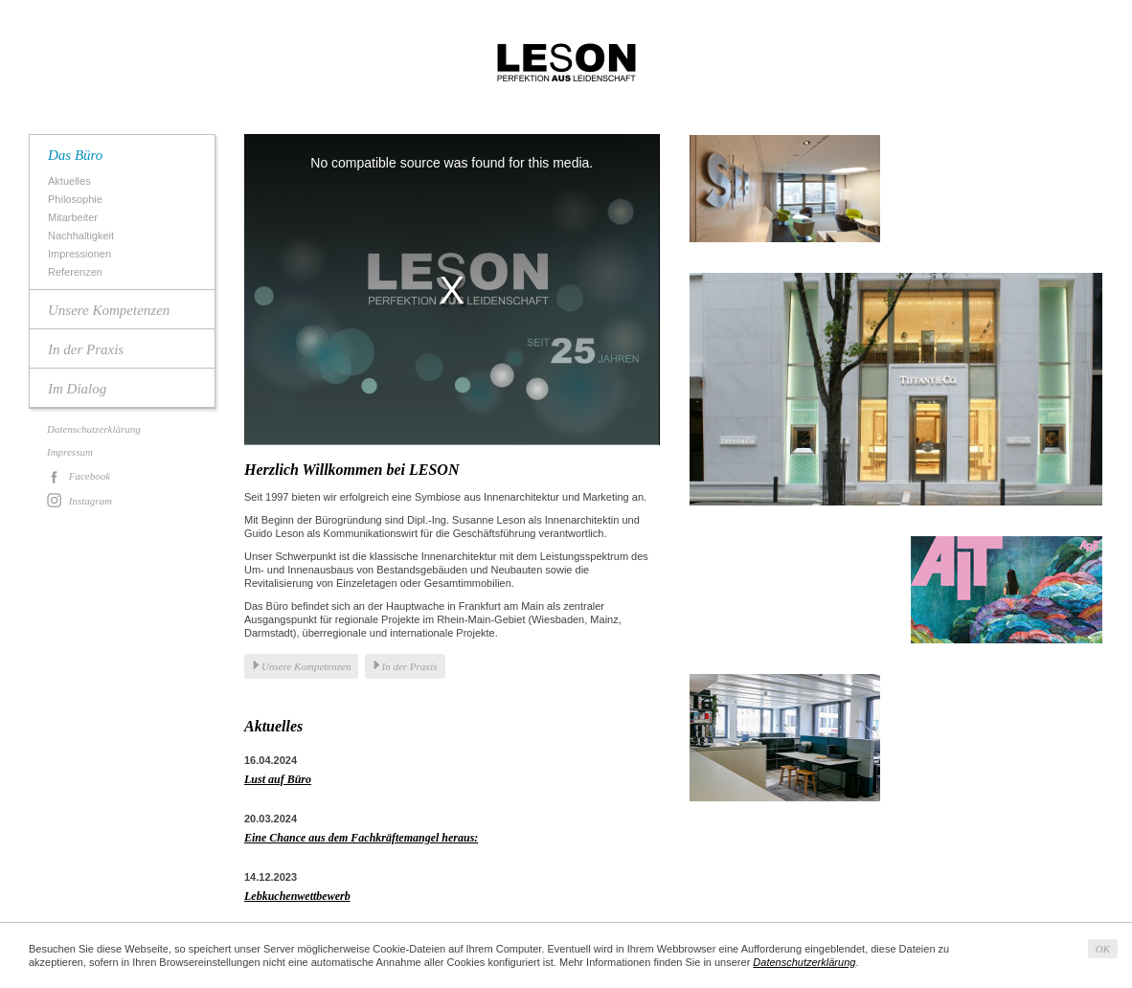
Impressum (70, 452)
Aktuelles (72, 181)
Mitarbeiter (75, 218)
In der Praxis (86, 349)
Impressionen (82, 254)
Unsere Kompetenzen (109, 310)
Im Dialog (77, 388)
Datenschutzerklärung (94, 429)
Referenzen (77, 272)
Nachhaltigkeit (83, 236)
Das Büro (75, 155)
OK (1103, 948)
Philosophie (77, 199)
